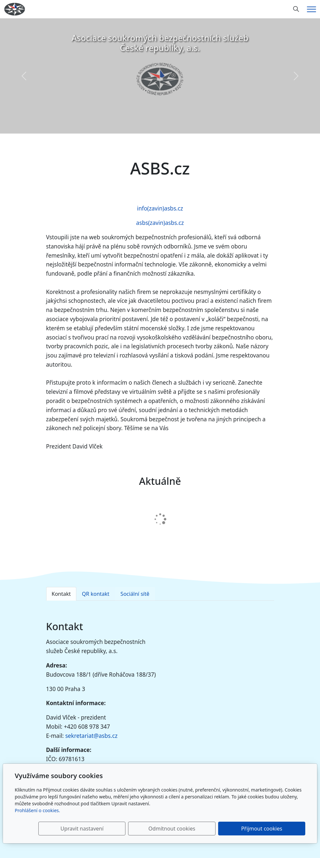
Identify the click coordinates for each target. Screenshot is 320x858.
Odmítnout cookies (208, 828)
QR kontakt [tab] (95, 593)
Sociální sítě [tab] (135, 593)
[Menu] (311, 9)
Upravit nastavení (142, 828)
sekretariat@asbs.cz (91, 735)
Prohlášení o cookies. (37, 810)
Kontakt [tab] (61, 593)
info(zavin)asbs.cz (160, 208)
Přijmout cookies (273, 828)
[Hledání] (296, 9)
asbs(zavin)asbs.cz (160, 223)
